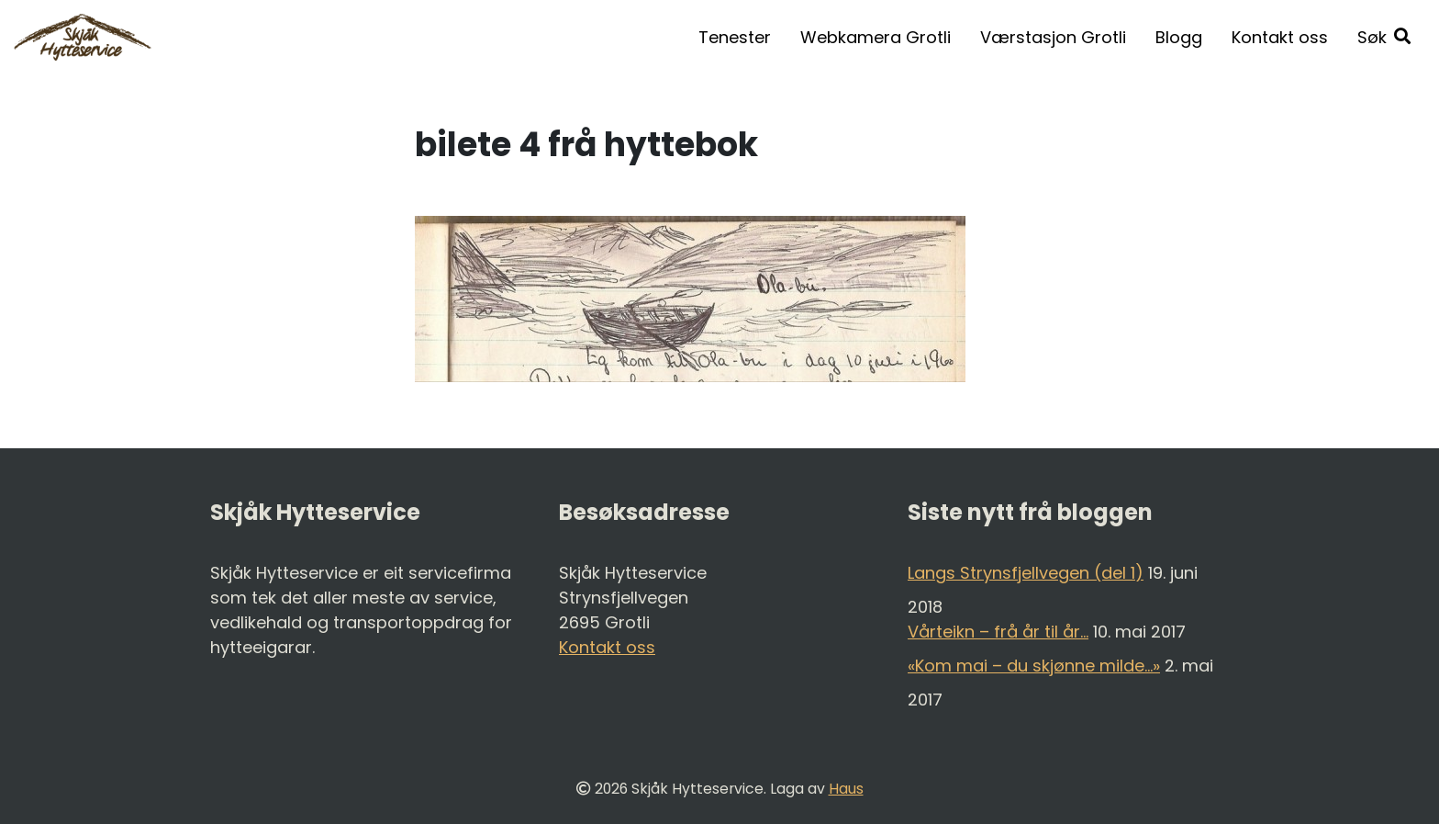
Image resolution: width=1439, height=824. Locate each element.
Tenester (734, 37)
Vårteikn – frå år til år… (998, 631)
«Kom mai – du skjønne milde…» (1034, 665)
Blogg (1178, 37)
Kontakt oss (1280, 37)
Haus (846, 788)
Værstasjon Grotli (1053, 37)
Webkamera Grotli (875, 37)
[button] (1384, 36)
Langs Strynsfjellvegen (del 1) (1025, 572)
